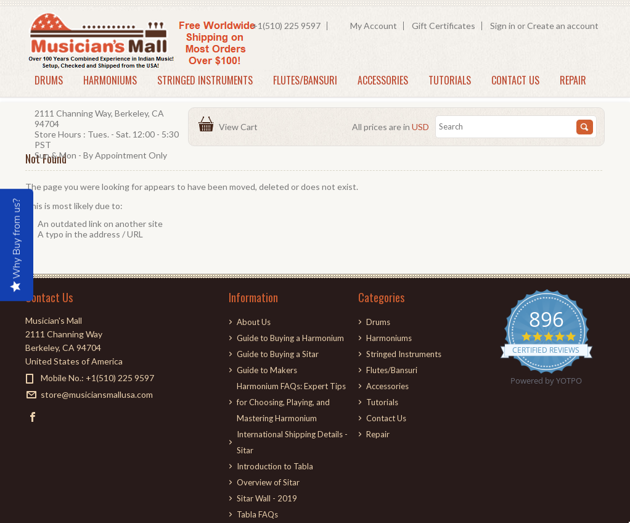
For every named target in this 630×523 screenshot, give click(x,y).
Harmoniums (110, 80)
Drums (49, 80)
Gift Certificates (443, 25)
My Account (373, 25)
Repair (573, 80)
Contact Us (515, 80)
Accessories (383, 80)
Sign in (502, 25)
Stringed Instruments (205, 80)
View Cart (240, 126)
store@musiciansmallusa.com (97, 394)
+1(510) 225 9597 (286, 25)
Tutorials (449, 80)
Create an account (563, 25)
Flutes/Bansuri (305, 80)
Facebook (33, 416)
